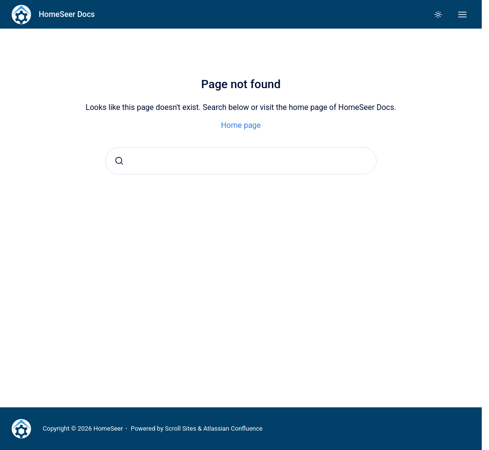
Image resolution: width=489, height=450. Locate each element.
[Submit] (119, 161)
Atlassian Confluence (232, 428)
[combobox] (241, 161)
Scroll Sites (180, 428)
